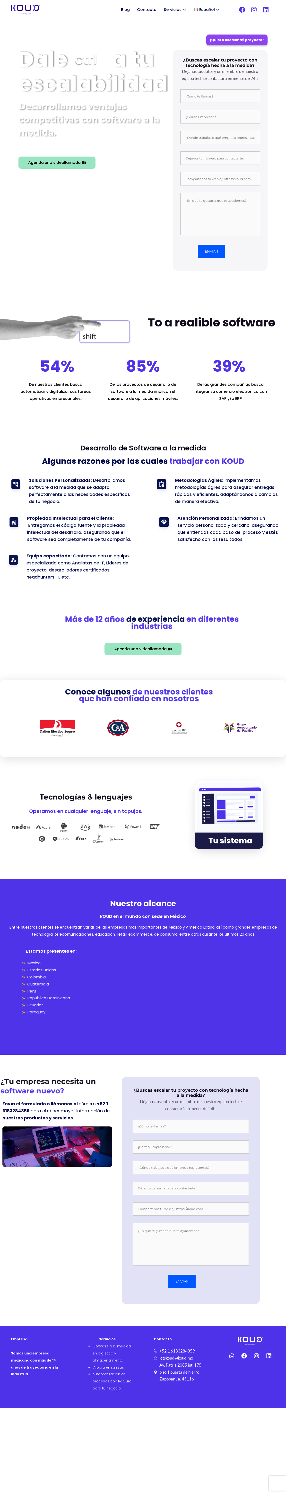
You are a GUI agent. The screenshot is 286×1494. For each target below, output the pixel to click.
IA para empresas (108, 1367)
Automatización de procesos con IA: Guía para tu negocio (112, 1381)
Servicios (175, 9)
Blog (125, 9)
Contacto (146, 9)
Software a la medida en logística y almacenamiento (112, 1353)
